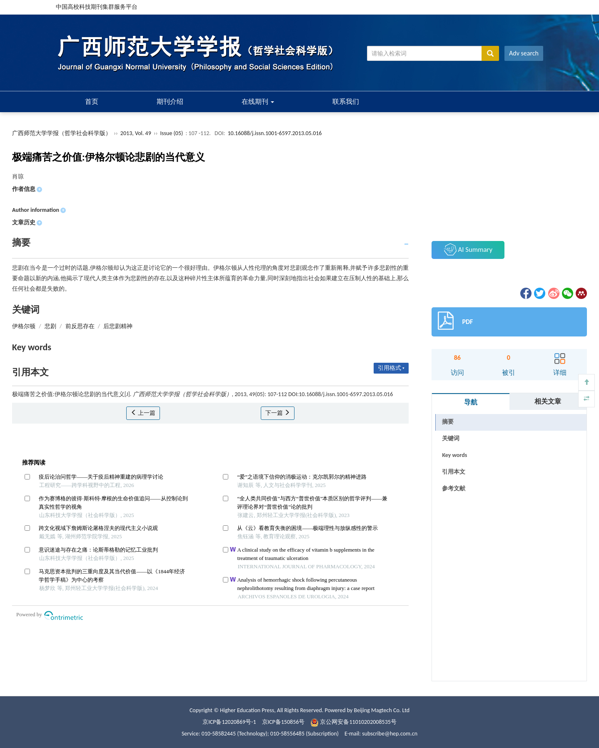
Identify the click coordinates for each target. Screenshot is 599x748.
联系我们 (345, 101)
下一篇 (277, 413)
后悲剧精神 (117, 326)
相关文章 (547, 401)
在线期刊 (258, 101)
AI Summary (468, 249)
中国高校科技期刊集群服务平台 (96, 6)
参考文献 (453, 488)
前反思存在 (80, 326)
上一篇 (143, 413)
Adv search (524, 53)
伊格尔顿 (23, 326)
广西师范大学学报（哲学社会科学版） (61, 133)
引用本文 (453, 471)
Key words (454, 455)
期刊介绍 (170, 101)
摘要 (448, 421)
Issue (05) (171, 133)
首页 (91, 101)
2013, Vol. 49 (136, 133)
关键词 (450, 438)
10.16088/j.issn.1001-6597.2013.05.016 (274, 133)
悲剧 (50, 326)
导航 (470, 402)
